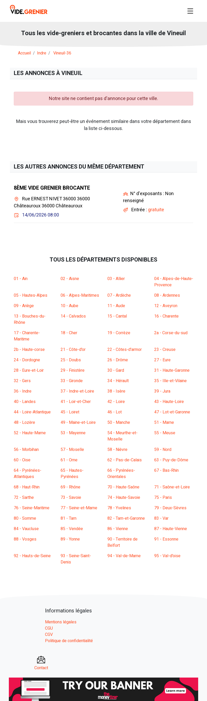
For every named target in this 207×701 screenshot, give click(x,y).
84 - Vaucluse (26, 529)
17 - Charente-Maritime (27, 336)
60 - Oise (22, 460)
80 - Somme (25, 518)
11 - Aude (116, 306)
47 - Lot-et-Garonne (172, 412)
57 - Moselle (72, 449)
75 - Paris (163, 497)
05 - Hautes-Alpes (30, 295)
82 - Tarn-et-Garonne (126, 518)
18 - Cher (69, 333)
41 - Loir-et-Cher (76, 402)
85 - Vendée (72, 529)
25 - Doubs (71, 360)
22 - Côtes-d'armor (124, 349)
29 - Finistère (73, 370)
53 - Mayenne (73, 433)
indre (41, 53)
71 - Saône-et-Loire (172, 487)
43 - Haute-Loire (169, 402)
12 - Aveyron (165, 306)
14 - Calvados (73, 316)
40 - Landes (25, 402)
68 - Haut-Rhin (27, 487)
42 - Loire (116, 402)
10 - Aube (69, 306)
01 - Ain (21, 279)
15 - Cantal (117, 316)
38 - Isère (116, 391)
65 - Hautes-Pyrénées (72, 473)
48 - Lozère (24, 422)
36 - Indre (22, 391)
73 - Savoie (71, 497)
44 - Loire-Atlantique (32, 412)
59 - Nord (162, 449)
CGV (49, 634)
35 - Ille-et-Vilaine (170, 381)
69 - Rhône (70, 487)
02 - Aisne (70, 279)
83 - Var (161, 518)
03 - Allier (116, 279)
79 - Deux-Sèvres (170, 508)
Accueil (24, 53)
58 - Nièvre (117, 449)
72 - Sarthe (24, 497)
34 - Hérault (118, 381)
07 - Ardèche (119, 295)
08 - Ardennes (167, 295)
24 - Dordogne (27, 360)
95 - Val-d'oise (167, 556)
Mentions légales (60, 622)
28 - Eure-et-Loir (29, 370)
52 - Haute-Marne (30, 433)
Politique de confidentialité (69, 641)
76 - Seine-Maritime (31, 508)
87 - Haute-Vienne (170, 529)
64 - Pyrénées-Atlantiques (27, 473)
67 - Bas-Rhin (166, 470)
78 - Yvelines (119, 508)
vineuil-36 (62, 53)
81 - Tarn (68, 518)
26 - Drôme (117, 360)
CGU (49, 628)
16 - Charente (166, 316)
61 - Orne (69, 460)
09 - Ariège (24, 306)
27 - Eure (162, 360)
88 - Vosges (25, 539)
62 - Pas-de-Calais (124, 460)
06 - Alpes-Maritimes (80, 295)
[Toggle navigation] (190, 11)
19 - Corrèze (118, 333)
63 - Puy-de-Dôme (171, 460)
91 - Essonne (166, 539)
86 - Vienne (117, 529)
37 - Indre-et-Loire (77, 391)
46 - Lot (114, 412)
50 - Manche (118, 422)
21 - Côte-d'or (73, 349)
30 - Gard (115, 370)
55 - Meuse (164, 433)
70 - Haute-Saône (123, 487)
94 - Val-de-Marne (124, 556)
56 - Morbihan (26, 449)
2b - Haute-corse (29, 349)
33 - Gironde (72, 381)
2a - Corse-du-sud (170, 333)
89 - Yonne (70, 539)
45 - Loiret (70, 412)
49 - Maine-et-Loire (78, 422)
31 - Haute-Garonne (172, 370)
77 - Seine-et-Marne (79, 508)
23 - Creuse (165, 349)
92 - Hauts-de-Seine (32, 556)
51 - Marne (164, 422)
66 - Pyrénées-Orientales (121, 473)
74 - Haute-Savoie (123, 497)
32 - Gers (22, 381)
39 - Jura (162, 391)
